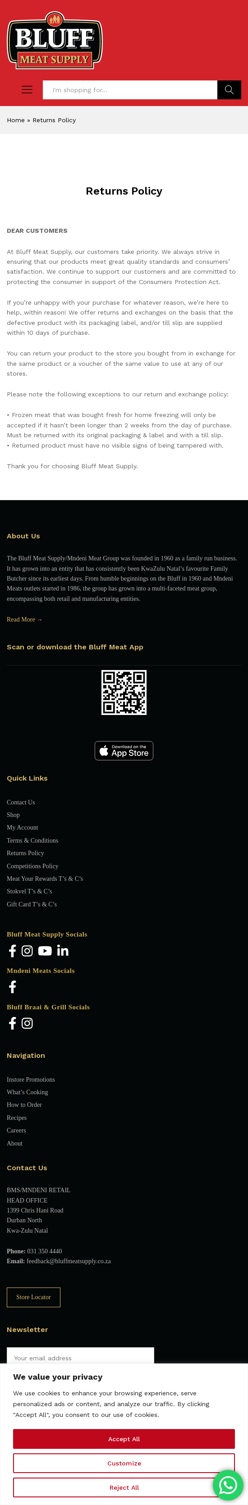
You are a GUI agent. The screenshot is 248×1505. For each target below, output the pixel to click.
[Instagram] (27, 951)
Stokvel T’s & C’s (29, 891)
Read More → (25, 619)
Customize (124, 1463)
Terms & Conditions (32, 840)
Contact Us (21, 802)
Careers (16, 1130)
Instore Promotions (31, 1079)
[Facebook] (13, 951)
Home (16, 120)
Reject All (124, 1487)
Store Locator (33, 1297)
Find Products (229, 89)
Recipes (17, 1117)
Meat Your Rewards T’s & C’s (45, 878)
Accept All (124, 1439)
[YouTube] (45, 951)
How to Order (24, 1104)
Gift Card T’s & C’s (32, 904)
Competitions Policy (33, 866)
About (15, 1143)
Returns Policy (25, 853)
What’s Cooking (27, 1092)
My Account (22, 827)
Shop (13, 815)
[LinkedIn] (63, 951)
